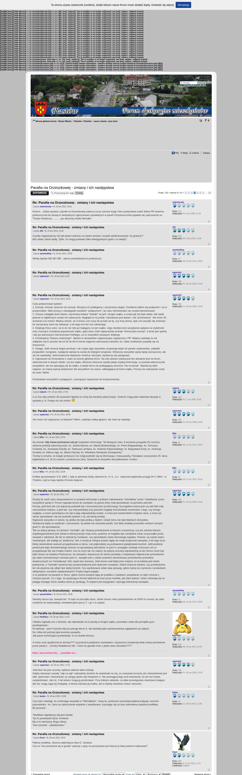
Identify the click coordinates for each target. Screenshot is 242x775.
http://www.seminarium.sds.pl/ (61, 442)
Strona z (176, 193)
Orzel (42, 738)
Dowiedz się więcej (162, 4)
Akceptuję (183, 4)
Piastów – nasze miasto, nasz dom (101, 121)
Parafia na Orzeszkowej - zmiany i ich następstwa (72, 188)
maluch (43, 392)
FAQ (177, 153)
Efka (42, 437)
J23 (41, 231)
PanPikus (44, 617)
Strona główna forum (46, 121)
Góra (209, 221)
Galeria (195, 153)
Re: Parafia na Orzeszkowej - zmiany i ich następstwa (73, 202)
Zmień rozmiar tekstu (207, 120)
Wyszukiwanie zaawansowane (192, 86)
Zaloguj (206, 153)
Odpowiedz (40, 193)
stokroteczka (45, 207)
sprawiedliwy (45, 254)
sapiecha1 (44, 276)
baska (42, 696)
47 (210, 193)
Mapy (185, 153)
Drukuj (201, 120)
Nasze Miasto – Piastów (70, 121)
